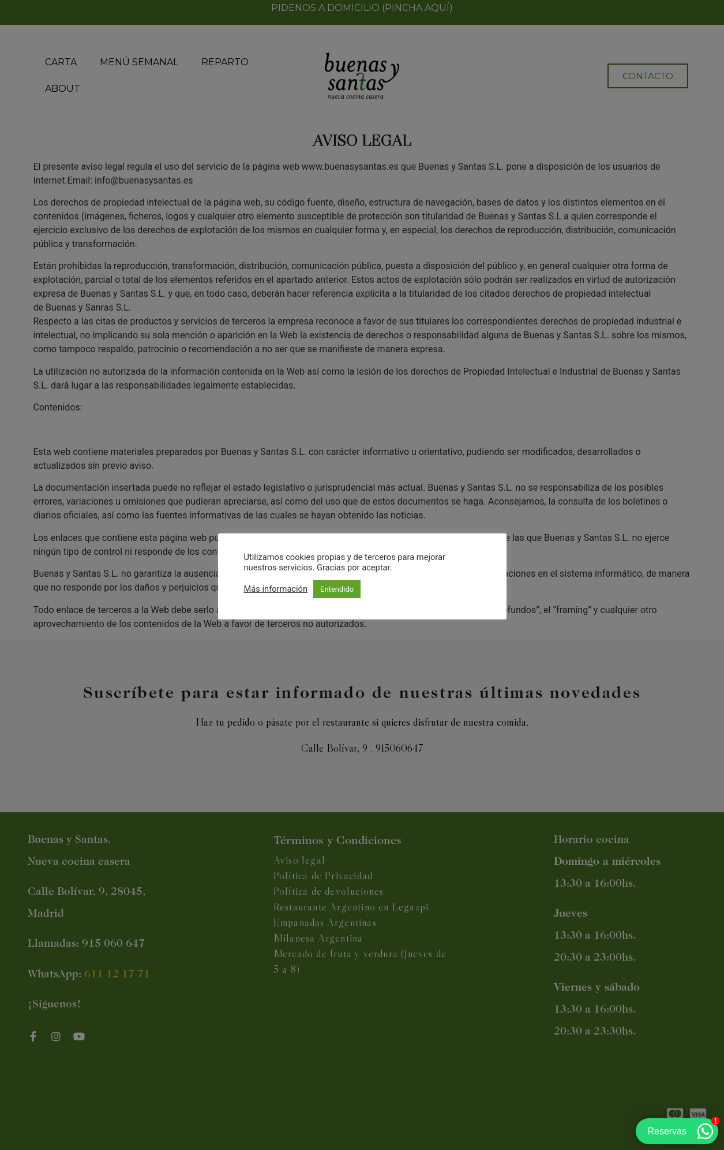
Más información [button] (276, 589)
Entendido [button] (337, 589)
